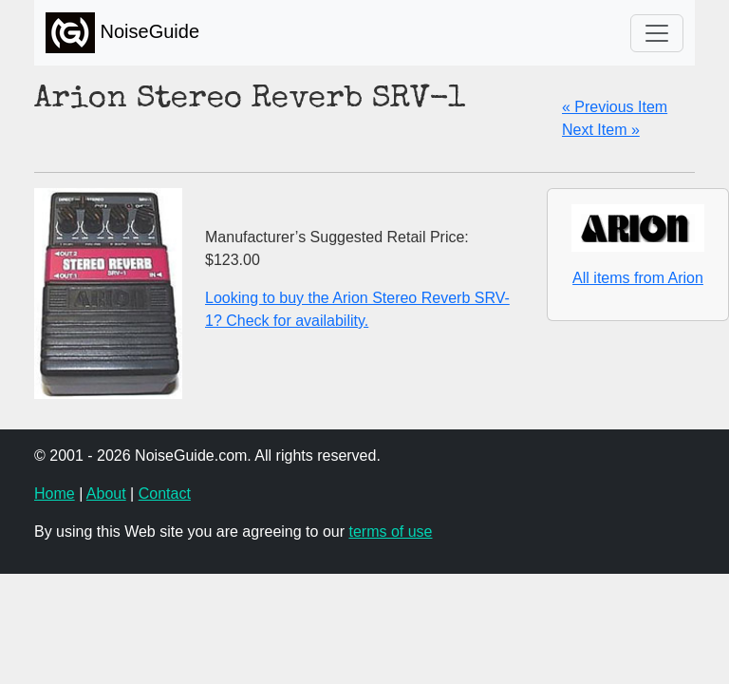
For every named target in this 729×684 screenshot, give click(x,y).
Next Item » (601, 130)
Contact (165, 493)
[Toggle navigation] (656, 33)
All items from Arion (637, 278)
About (106, 493)
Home (54, 493)
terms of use (390, 531)
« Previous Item (614, 107)
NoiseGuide (122, 32)
